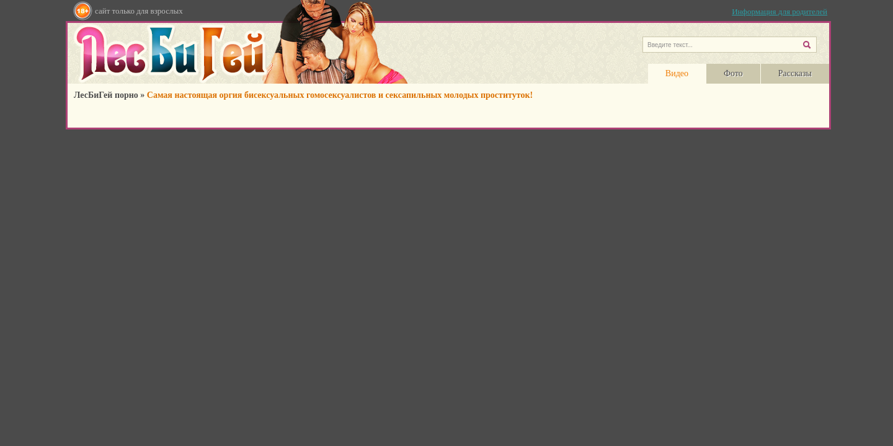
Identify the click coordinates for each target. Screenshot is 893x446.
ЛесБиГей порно (106, 95)
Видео (676, 73)
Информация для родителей (779, 11)
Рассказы (795, 73)
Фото (733, 73)
